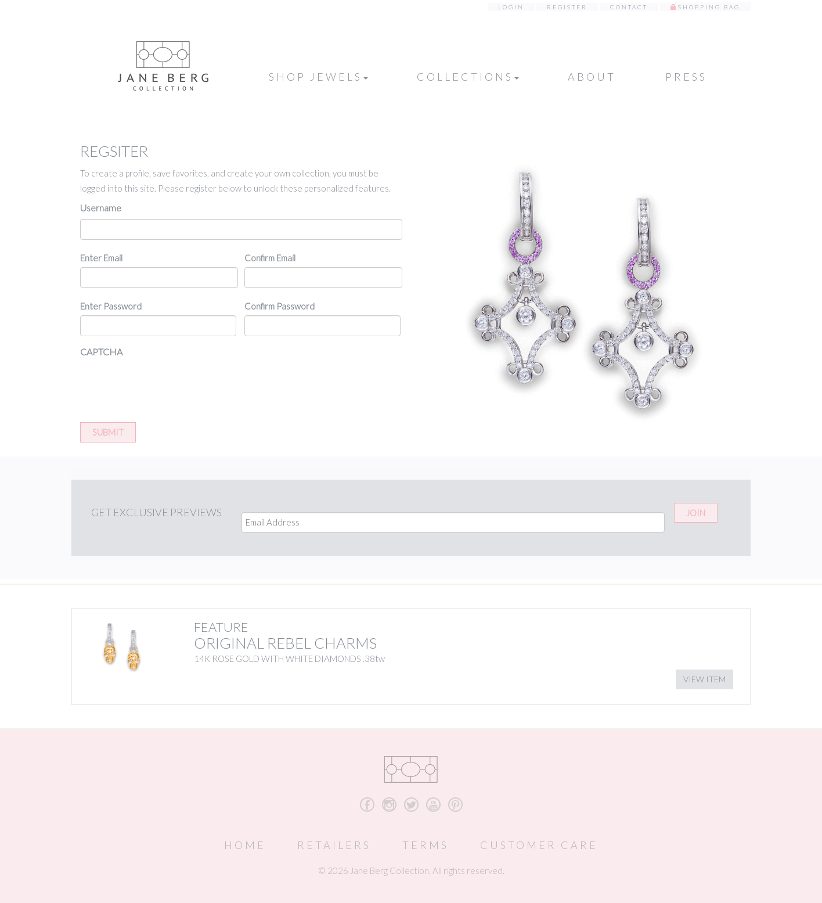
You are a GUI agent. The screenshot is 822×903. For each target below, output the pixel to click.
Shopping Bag (709, 6)
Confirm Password (279, 306)
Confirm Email (269, 258)
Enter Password (111, 306)
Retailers (334, 845)
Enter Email (101, 258)
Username (100, 207)
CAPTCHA (101, 351)
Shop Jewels (318, 76)
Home (245, 845)
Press (686, 76)
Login (511, 6)
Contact (629, 6)
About (592, 76)
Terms (425, 845)
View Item (704, 679)
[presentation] (168, 385)
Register (567, 6)
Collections (468, 76)
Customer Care (539, 845)
